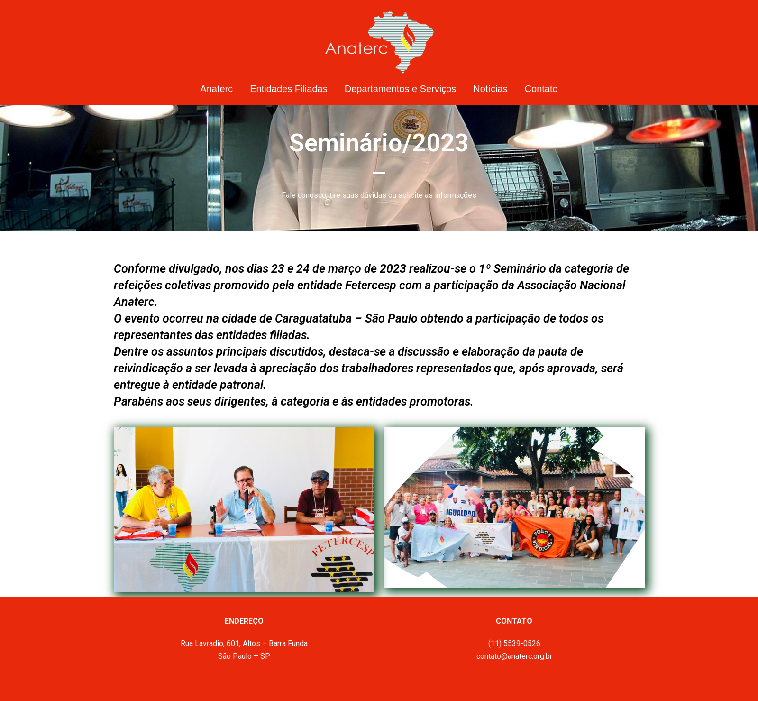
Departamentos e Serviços (401, 88)
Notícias (490, 88)
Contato (541, 88)
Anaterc (216, 88)
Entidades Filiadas (288, 88)
